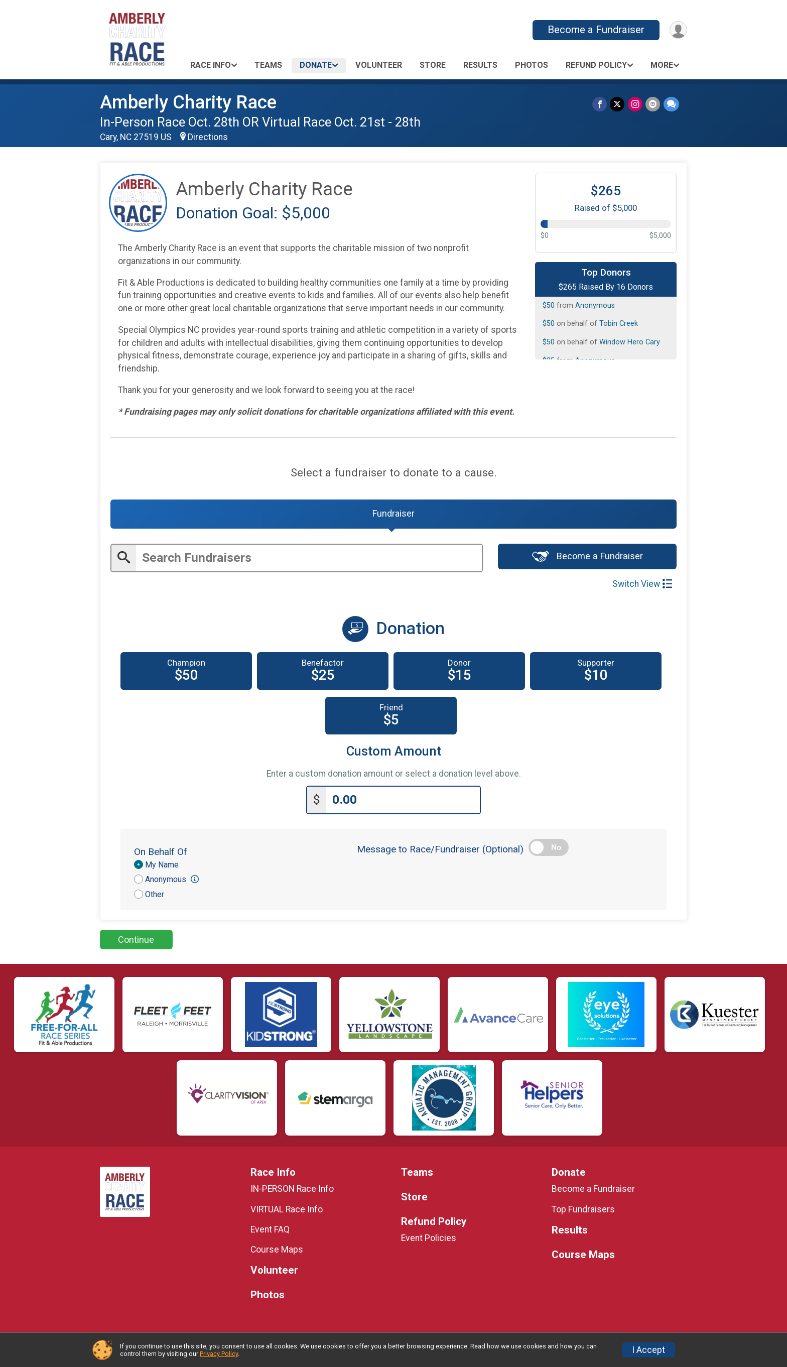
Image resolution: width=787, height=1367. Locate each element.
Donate (316, 65)
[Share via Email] (653, 104)
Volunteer (378, 65)
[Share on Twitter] (618, 104)
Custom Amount (393, 753)
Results (480, 65)
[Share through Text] (671, 104)
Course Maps (276, 1251)
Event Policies (428, 1239)
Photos (531, 65)
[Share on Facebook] (600, 104)
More (661, 65)
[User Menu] (678, 30)
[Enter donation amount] (403, 801)
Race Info (210, 65)
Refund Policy (596, 65)
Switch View (642, 586)
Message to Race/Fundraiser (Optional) (440, 850)
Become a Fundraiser (595, 30)
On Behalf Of (160, 853)
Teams (268, 65)
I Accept (648, 1350)
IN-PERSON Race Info (292, 1190)
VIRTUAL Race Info (286, 1211)
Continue (136, 941)
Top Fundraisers (583, 1211)
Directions (208, 137)
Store (433, 65)
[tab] (393, 515)
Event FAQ (270, 1231)
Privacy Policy (219, 1353)
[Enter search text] (309, 560)
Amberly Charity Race (188, 102)
